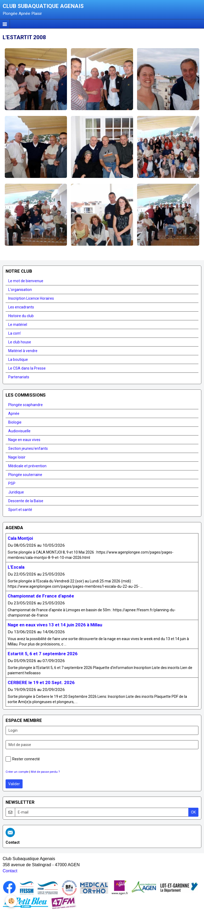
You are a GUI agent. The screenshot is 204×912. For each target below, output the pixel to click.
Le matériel (17, 324)
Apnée (13, 413)
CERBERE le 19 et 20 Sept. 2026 (41, 682)
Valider (14, 784)
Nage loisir (17, 457)
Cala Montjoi (20, 538)
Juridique (16, 492)
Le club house (19, 342)
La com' (14, 333)
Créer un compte (17, 772)
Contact (10, 871)
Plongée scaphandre (25, 405)
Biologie (15, 422)
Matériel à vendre (22, 351)
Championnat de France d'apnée (41, 596)
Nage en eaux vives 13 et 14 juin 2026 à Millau (55, 624)
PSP (11, 483)
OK (193, 812)
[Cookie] (11, 901)
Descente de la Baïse (25, 501)
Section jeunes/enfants (28, 448)
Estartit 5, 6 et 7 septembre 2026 (43, 653)
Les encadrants (21, 307)
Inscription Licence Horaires (31, 298)
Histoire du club (21, 316)
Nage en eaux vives (24, 440)
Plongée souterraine (25, 475)
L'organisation (20, 289)
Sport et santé (20, 509)
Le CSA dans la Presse (27, 368)
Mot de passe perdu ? (45, 772)
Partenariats (18, 377)
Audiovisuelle (19, 431)
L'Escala (16, 567)
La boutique (18, 359)
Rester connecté (23, 759)
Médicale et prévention (27, 466)
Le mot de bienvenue (25, 281)
